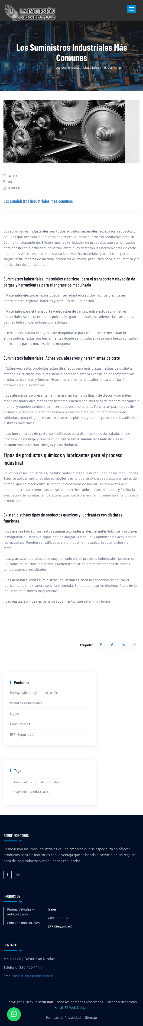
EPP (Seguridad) (22, 734)
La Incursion (11, 187)
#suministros (23, 782)
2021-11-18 (10, 175)
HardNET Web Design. (71, 1007)
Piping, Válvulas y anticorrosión (34, 692)
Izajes (14, 713)
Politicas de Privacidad (63, 1017)
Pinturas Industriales (26, 703)
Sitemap (90, 1017)
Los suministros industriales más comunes (38, 201)
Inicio (24, 67)
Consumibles (20, 724)
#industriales (50, 782)
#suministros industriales (31, 792)
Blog (42, 67)
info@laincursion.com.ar (33, 975)
